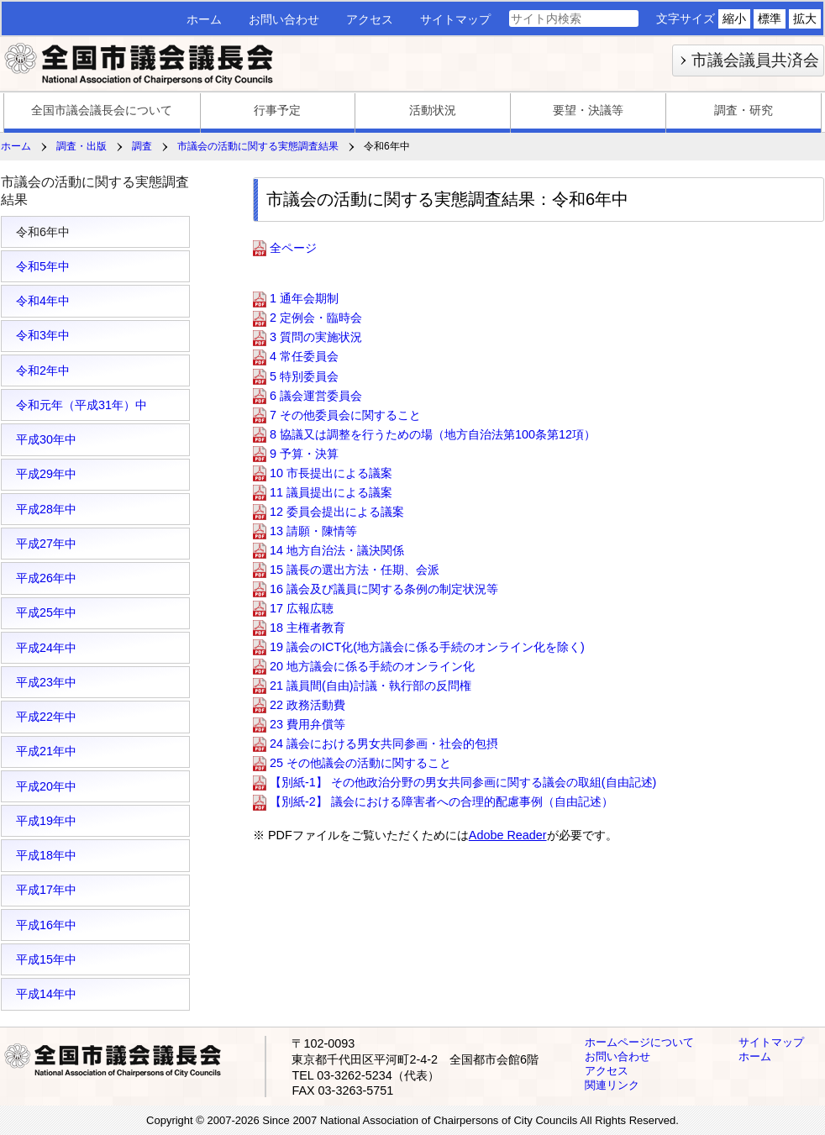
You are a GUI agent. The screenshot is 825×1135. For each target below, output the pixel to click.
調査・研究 (743, 110)
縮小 (734, 18)
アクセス (369, 19)
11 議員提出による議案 (331, 492)
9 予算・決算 (304, 453)
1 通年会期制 (304, 299)
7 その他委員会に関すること (345, 415)
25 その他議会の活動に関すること (360, 763)
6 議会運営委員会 (316, 395)
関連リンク (612, 1085)
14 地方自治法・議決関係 (337, 550)
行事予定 (277, 110)
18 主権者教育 (307, 627)
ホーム (204, 19)
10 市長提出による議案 (331, 473)
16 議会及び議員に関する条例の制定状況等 (384, 589)
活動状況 (432, 110)
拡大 (805, 18)
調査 (142, 146)
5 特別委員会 (304, 376)
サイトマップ (455, 19)
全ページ (293, 248)
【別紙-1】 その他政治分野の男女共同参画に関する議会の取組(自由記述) (463, 782)
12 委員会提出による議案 (337, 511)
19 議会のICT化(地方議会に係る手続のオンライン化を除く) (427, 647)
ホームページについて (639, 1042)
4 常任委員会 (304, 357)
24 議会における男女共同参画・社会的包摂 (384, 743)
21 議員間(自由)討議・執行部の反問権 (370, 685)
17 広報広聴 (302, 608)
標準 (769, 18)
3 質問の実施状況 (316, 337)
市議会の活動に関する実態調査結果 (258, 146)
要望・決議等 (588, 110)
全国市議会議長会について (101, 110)
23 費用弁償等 (307, 724)
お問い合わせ (284, 19)
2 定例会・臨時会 (316, 318)
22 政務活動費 (307, 705)
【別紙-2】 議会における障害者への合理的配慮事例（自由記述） (441, 801)
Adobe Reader (508, 835)
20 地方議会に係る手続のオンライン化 (372, 666)
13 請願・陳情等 (313, 531)
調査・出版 (81, 146)
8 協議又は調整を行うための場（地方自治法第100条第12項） (433, 434)
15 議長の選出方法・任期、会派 (354, 569)
